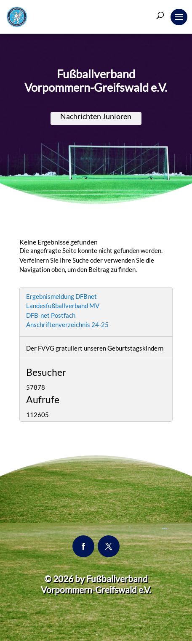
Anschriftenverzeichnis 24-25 (67, 324)
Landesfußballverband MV (62, 305)
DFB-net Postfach (50, 315)
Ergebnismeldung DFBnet (61, 296)
